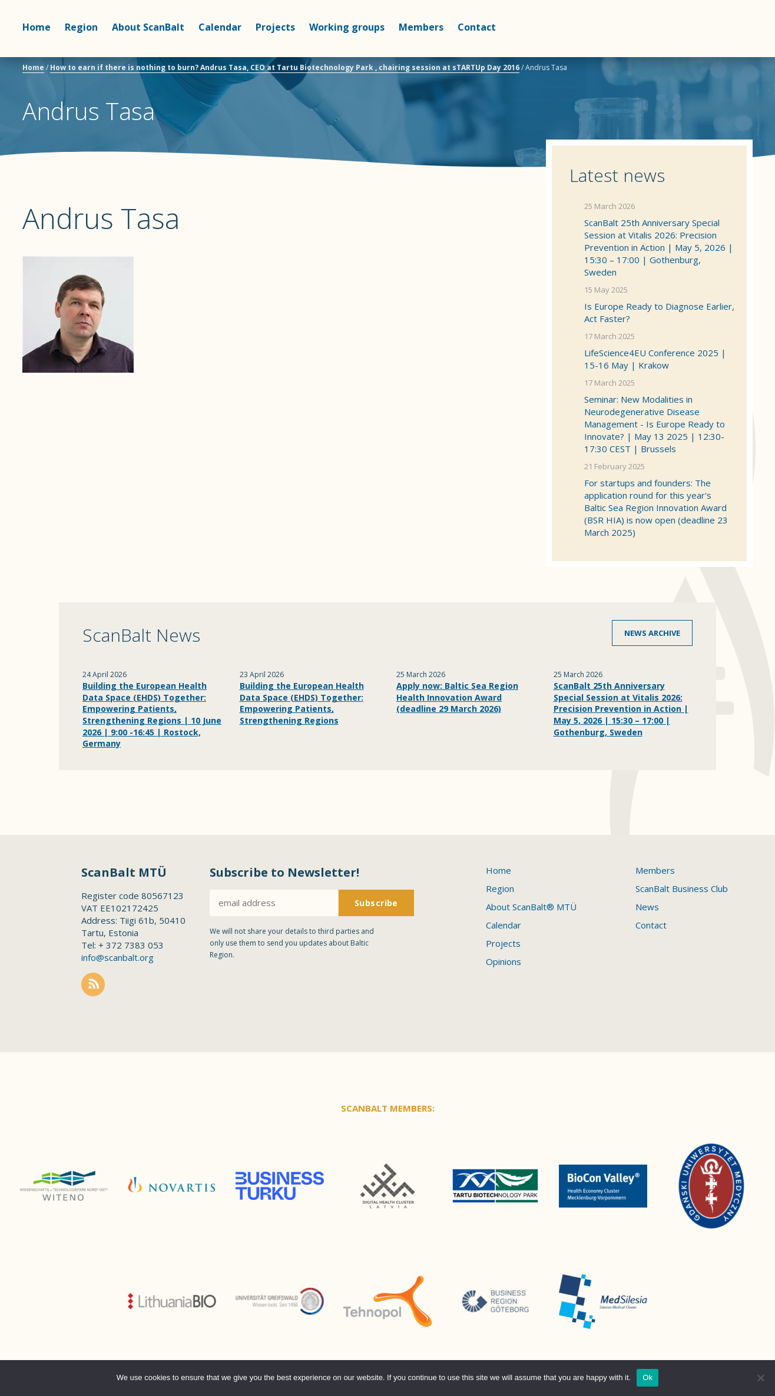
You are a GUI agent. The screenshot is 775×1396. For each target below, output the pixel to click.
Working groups (347, 27)
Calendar (219, 27)
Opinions (503, 961)
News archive (652, 633)
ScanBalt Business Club (681, 888)
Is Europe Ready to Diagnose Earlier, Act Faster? (659, 312)
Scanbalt (723, 56)
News (647, 907)
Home (36, 27)
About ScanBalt (148, 27)
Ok (647, 1377)
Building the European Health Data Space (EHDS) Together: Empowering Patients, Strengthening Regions (302, 703)
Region (81, 27)
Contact (477, 27)
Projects (275, 27)
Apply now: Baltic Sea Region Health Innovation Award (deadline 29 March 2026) (457, 697)
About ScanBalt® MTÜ (531, 907)
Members (421, 27)
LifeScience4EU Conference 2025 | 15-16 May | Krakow (655, 359)
